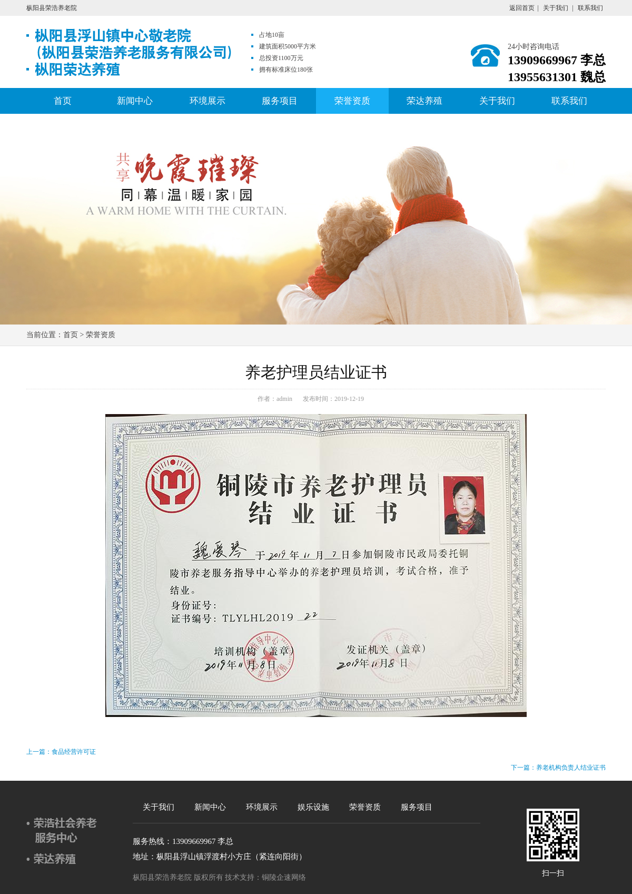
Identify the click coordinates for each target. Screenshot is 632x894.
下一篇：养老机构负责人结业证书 (558, 767)
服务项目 (280, 101)
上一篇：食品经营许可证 (61, 751)
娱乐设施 (313, 807)
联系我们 (590, 8)
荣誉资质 (352, 101)
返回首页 (522, 8)
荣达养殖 (424, 101)
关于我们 (555, 8)
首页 (63, 101)
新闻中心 (135, 101)
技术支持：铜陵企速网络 (265, 877)
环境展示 (207, 101)
